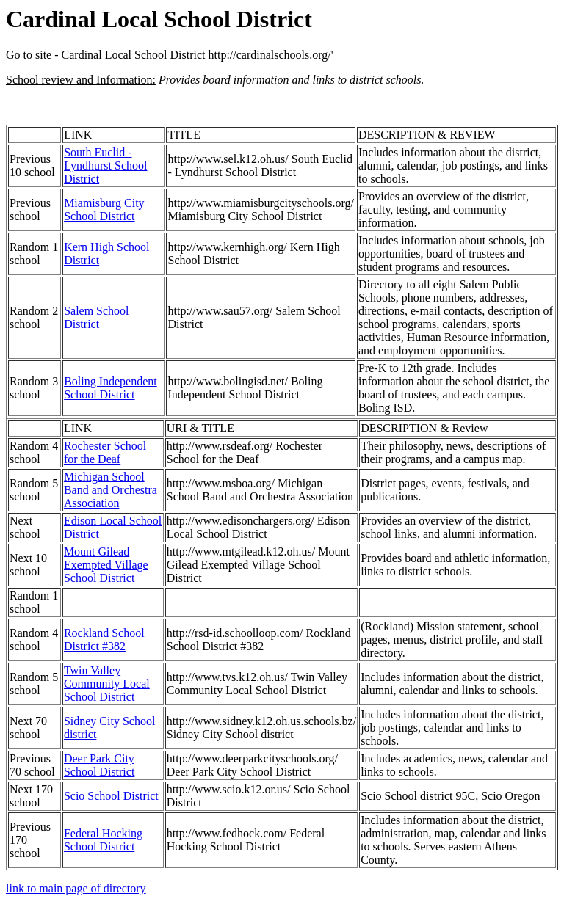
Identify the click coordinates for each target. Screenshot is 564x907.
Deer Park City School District (99, 765)
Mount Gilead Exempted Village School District (106, 564)
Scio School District (111, 796)
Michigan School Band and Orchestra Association (110, 489)
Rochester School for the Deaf (105, 452)
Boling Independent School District (110, 388)
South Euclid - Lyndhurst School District (105, 165)
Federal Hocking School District (103, 840)
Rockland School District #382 (104, 639)
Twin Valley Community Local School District (107, 683)
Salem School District (96, 317)
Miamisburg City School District (104, 209)
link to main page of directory (76, 888)
